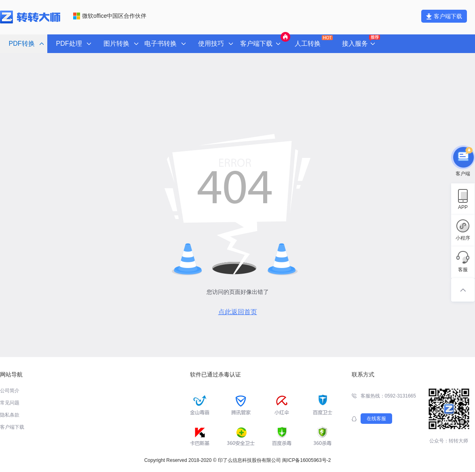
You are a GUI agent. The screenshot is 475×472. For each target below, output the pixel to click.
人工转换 (313, 40)
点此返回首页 (237, 311)
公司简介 (9, 390)
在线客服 (376, 418)
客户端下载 (444, 16)
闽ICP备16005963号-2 (306, 460)
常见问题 (9, 403)
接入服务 (360, 41)
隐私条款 (9, 415)
